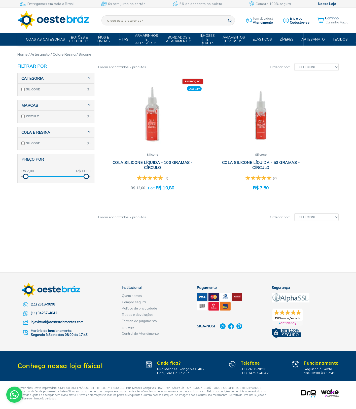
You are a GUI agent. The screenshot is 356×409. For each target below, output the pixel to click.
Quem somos (132, 296)
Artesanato (310, 39)
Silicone (138, 155)
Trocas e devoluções (138, 315)
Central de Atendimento (140, 333)
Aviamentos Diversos (234, 39)
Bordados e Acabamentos (181, 39)
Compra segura (134, 302)
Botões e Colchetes (84, 39)
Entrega (128, 327)
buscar (230, 20)
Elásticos (261, 39)
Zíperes (284, 39)
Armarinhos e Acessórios (149, 39)
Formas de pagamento (139, 321)
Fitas (126, 39)
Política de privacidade (139, 308)
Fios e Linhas (108, 39)
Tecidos (335, 39)
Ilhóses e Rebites (209, 39)
